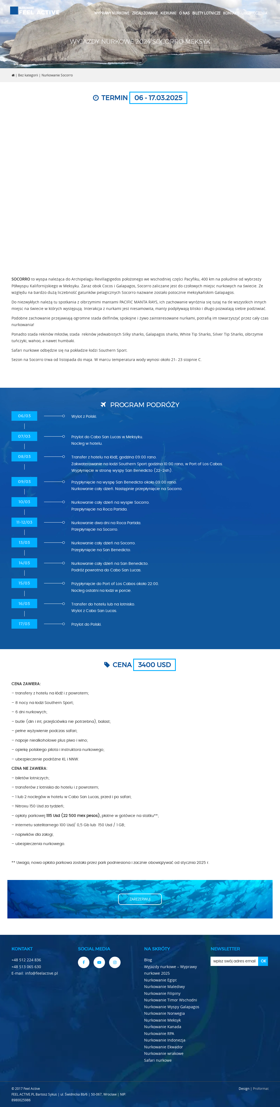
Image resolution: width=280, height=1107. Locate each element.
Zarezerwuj (140, 899)
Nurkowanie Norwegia (164, 1013)
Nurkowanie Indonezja (164, 1040)
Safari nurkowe (158, 1060)
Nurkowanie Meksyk (162, 1020)
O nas (184, 13)
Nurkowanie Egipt (160, 980)
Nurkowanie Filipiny (162, 993)
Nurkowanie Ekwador (163, 1046)
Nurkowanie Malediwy (164, 986)
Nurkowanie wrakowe (163, 1053)
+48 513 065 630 (26, 966)
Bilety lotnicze (206, 13)
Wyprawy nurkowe (111, 13)
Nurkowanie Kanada (162, 1026)
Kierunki (168, 13)
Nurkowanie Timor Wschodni (170, 999)
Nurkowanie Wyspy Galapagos (171, 1006)
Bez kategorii (28, 75)
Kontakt (231, 13)
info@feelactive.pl (41, 973)
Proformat (261, 1088)
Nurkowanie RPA (159, 1033)
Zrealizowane (145, 13)
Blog (148, 959)
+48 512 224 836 (26, 959)
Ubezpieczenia (254, 13)
